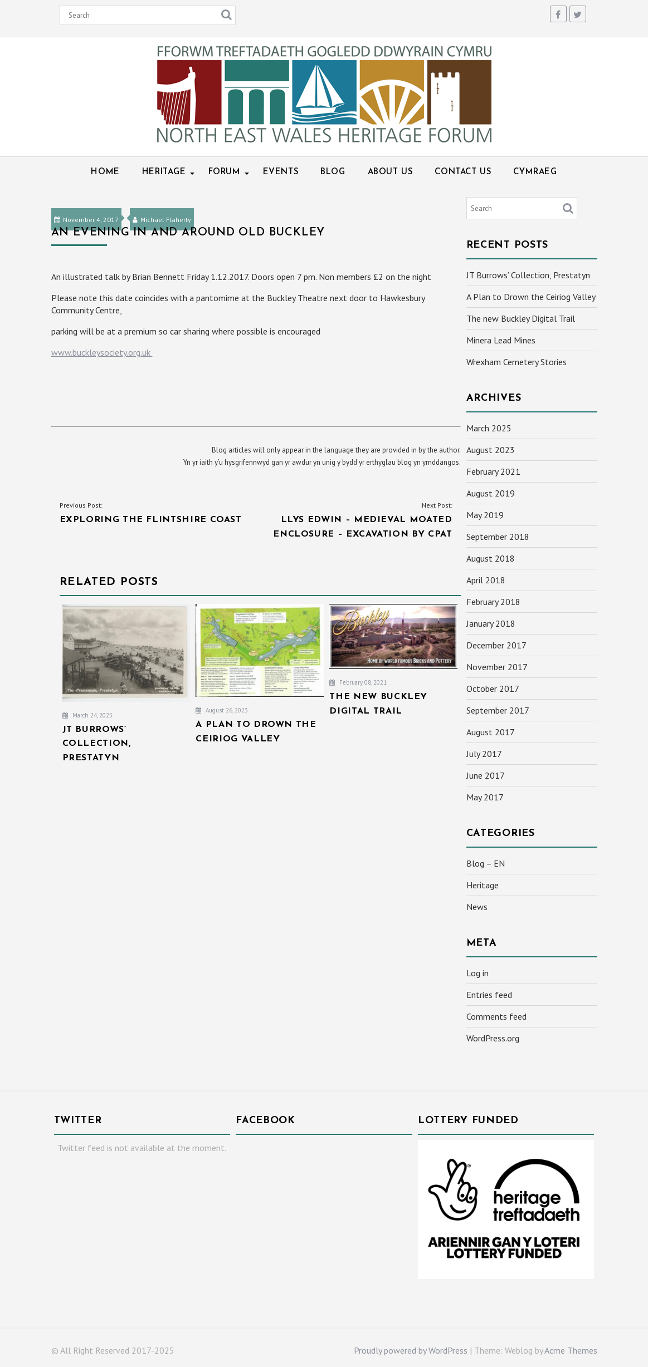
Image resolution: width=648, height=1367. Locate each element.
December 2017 (496, 645)
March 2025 (488, 428)
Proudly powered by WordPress (410, 1350)
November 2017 (497, 666)
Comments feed (496, 1016)
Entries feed (489, 994)
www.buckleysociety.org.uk (102, 352)
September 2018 (497, 536)
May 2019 (485, 514)
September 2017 (497, 710)
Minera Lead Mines (500, 340)
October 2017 (492, 688)
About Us (390, 172)
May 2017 (485, 797)
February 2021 (493, 471)
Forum (224, 172)
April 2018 (485, 580)
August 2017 (490, 731)
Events (281, 172)
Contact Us (463, 172)
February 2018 (493, 601)
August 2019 (490, 493)
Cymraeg (535, 172)
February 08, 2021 (358, 682)
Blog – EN (485, 863)
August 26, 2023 (222, 710)
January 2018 (490, 623)
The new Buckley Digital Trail (520, 318)
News (477, 906)
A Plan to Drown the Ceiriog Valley (531, 296)
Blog (332, 172)
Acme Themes (570, 1350)
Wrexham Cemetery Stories (516, 361)
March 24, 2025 (87, 715)
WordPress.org (492, 1038)
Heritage (164, 172)
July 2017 (484, 753)
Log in (477, 972)
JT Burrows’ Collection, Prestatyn (528, 275)
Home (105, 172)
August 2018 (490, 558)
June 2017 (485, 775)
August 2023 (490, 449)
